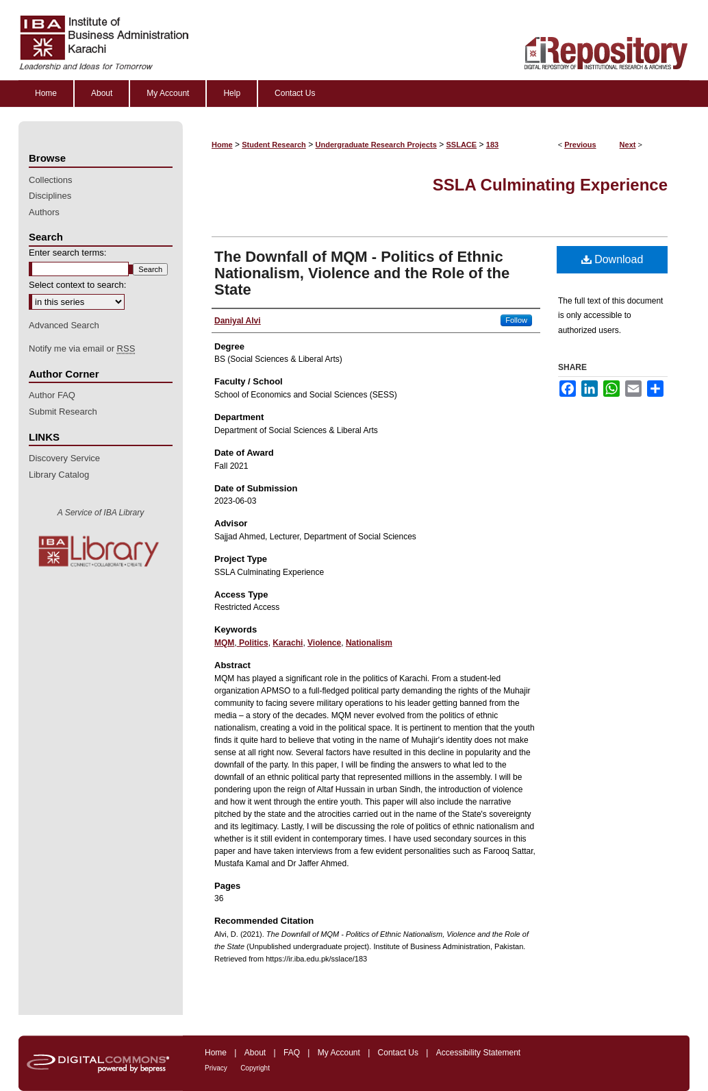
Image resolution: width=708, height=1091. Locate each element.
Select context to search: (77, 285)
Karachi (288, 643)
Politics (252, 643)
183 (492, 144)
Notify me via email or (82, 348)
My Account (339, 1052)
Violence (324, 643)
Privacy (216, 1068)
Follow (516, 320)
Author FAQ (52, 395)
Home (222, 144)
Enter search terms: (67, 252)
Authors (44, 212)
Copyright (255, 1068)
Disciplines (50, 196)
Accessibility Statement (478, 1052)
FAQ (291, 1052)
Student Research (274, 144)
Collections (51, 180)
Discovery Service (64, 458)
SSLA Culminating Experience (550, 184)
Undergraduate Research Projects (376, 144)
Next (628, 144)
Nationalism (369, 643)
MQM (224, 643)
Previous (580, 144)
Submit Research (63, 411)
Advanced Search (64, 325)
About (255, 1052)
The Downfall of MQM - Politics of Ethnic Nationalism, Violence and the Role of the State (361, 273)
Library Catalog (59, 474)
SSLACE (461, 144)
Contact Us (398, 1052)
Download (612, 259)
